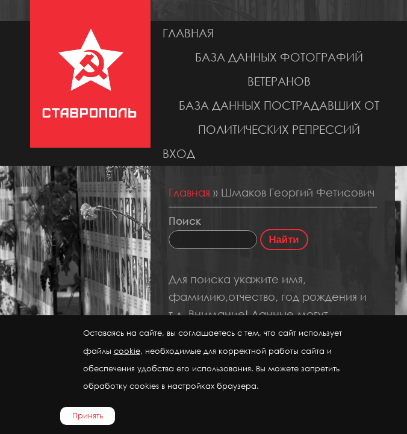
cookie (127, 351)
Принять (87, 415)
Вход (179, 153)
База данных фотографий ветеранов (279, 69)
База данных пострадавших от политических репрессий (279, 117)
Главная (188, 33)
